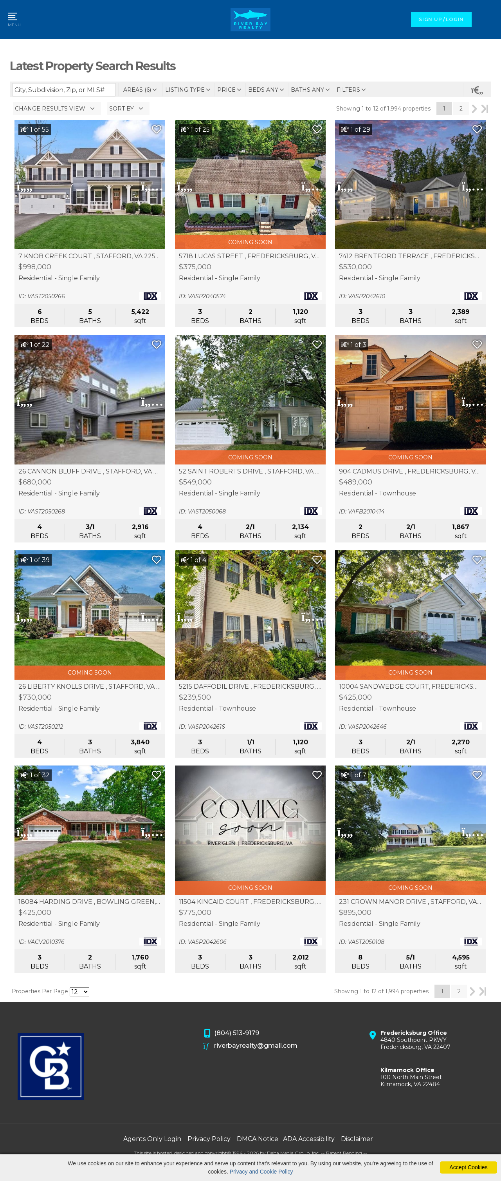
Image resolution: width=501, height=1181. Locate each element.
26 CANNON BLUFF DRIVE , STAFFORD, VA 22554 (89, 471)
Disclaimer (357, 1139)
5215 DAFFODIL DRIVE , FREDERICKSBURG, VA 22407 (250, 687)
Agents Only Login (152, 1139)
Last (484, 108)
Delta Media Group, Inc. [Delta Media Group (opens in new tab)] (293, 1153)
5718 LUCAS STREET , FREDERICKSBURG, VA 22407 (250, 256)
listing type (185, 89)
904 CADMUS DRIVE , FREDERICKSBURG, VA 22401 (410, 471)
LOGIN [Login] (455, 19)
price (226, 89)
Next (474, 108)
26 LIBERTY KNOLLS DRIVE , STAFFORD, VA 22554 (89, 687)
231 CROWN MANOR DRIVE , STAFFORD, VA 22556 (410, 902)
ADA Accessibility (309, 1139)
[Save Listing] (156, 129)
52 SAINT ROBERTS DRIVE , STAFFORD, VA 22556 (250, 471)
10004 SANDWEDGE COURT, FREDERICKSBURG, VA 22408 (410, 687)
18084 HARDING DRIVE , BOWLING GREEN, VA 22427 (89, 902)
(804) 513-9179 (231, 1033)
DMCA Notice (257, 1139)
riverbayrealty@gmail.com (250, 1046)
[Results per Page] (79, 991)
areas (137, 89)
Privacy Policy (209, 1139)
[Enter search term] (64, 89)
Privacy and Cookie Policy (261, 1171)
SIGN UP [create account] (430, 19)
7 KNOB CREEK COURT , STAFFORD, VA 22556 (89, 256)
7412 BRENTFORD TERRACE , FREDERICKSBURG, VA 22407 (410, 256)
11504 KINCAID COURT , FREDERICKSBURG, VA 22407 (250, 902)
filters (348, 89)
